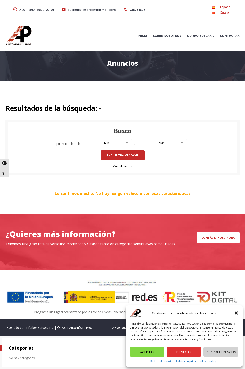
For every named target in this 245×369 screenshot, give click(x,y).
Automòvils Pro (80, 327)
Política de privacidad (189, 361)
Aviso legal (211, 361)
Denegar (184, 352)
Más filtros (122, 166)
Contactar (230, 35)
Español (225, 7)
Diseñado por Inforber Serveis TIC (29, 327)
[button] (236, 313)
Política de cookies (162, 361)
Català (224, 12)
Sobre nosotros (167, 35)
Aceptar (147, 352)
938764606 (134, 10)
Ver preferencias (221, 352)
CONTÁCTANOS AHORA (218, 238)
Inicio (142, 35)
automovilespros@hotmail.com (89, 10)
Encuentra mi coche (122, 155)
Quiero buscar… (200, 35)
